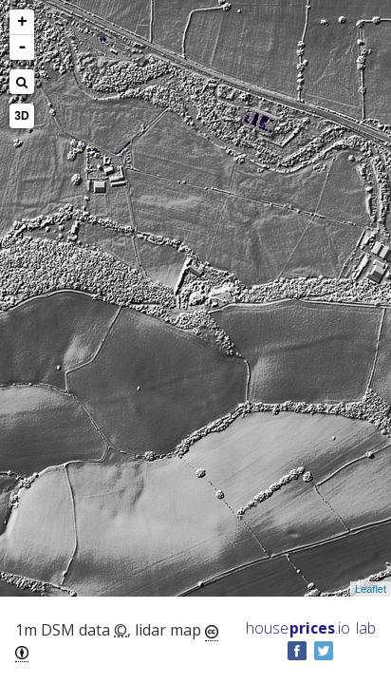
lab (366, 628)
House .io (298, 628)
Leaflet (370, 589)
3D (21, 116)
